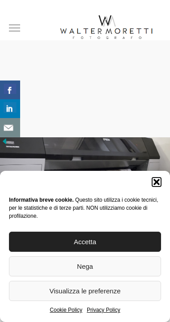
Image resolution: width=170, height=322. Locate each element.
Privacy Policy (103, 310)
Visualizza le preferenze (85, 291)
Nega (85, 266)
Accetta (85, 242)
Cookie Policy (66, 310)
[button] (156, 182)
